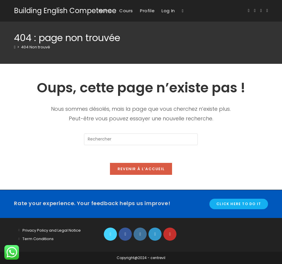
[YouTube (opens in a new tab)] (267, 10)
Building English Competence (65, 10)
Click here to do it (238, 203)
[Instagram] (140, 234)
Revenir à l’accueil (141, 169)
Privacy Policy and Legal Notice (51, 230)
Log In (168, 11)
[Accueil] (14, 47)
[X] (110, 234)
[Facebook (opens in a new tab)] (255, 10)
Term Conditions (38, 239)
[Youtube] (169, 234)
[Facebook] (125, 234)
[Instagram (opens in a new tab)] (261, 10)
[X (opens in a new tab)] (249, 10)
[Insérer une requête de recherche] (141, 139)
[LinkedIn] (155, 234)
